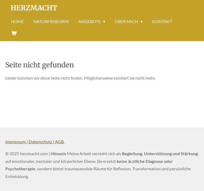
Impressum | (17, 141)
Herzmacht (34, 7)
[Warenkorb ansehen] (13, 32)
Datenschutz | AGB (47, 141)
